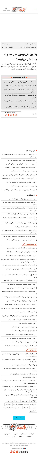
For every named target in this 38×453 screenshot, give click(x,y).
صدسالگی (23, 434)
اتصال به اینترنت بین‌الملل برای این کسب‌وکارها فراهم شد (19, 236)
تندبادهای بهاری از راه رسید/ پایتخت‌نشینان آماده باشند (20, 346)
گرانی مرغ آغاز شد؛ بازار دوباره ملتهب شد (24, 312)
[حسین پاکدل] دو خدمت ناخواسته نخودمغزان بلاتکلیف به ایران (20, 218)
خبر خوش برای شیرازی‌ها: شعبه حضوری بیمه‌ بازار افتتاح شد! (18, 386)
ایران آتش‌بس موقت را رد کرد (27, 323)
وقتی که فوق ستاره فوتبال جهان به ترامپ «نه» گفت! (20, 86)
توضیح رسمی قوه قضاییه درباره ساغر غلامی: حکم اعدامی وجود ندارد (19, 276)
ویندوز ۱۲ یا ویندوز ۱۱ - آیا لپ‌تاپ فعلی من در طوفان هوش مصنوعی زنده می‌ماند (20, 391)
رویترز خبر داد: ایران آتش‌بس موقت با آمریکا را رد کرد (20, 107)
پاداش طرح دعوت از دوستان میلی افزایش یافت (22, 374)
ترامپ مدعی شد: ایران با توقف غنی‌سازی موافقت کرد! (20, 255)
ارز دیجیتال (25, 408)
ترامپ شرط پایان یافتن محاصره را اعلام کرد (23, 186)
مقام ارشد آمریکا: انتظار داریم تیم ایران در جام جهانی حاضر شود (18, 308)
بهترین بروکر (33, 408)
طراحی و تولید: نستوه (19, 448)
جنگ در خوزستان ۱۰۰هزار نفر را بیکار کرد (24, 227)
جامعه (27, 44)
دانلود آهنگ (33, 404)
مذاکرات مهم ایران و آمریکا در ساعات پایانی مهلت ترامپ (19, 82)
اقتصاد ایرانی (8, 404)
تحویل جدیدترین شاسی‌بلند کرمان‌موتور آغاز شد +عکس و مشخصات (20, 369)
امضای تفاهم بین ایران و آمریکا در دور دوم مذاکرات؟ (21, 160)
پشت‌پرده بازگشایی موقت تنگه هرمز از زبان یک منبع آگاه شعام (18, 178)
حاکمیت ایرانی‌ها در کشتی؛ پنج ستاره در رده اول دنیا (21, 252)
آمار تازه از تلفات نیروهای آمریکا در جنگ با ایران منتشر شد (19, 223)
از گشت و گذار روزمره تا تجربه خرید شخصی (23, 365)
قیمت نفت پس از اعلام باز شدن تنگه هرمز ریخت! (22, 342)
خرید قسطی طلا (10, 401)
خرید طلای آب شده (18, 404)
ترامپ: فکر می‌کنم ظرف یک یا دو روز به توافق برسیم (21, 248)
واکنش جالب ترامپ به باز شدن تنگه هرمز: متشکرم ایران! (20, 334)
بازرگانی (32, 350)
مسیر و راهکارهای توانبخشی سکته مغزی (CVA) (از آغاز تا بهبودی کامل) (21, 396)
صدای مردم (7, 434)
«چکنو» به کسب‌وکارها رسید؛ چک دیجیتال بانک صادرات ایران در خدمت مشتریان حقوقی (19, 382)
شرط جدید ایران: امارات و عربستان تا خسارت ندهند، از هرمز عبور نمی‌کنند (20, 209)
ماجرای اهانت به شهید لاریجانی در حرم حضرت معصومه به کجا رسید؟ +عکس (19, 231)
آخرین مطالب (30, 244)
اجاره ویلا (18, 401)
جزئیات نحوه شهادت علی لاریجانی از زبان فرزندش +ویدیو (19, 164)
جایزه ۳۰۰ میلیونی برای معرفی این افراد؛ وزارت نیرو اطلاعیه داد (18, 190)
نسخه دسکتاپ (19, 418)
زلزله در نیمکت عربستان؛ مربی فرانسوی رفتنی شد (22, 319)
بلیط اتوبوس (33, 411)
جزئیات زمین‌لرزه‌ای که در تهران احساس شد (23, 331)
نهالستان (26, 404)
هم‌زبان (16, 434)
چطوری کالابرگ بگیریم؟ (28, 377)
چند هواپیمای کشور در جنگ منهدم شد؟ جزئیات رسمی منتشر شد (19, 292)
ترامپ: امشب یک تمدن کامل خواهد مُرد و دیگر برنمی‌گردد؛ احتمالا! (19, 102)
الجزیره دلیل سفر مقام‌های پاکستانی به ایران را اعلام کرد (20, 167)
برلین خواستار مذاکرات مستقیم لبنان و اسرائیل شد (21, 284)
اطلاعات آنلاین (19, 9)
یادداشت (28, 436)
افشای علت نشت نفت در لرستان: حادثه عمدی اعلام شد (20, 304)
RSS (8, 436)
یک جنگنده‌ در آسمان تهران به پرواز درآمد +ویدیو (22, 199)
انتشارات (21, 436)
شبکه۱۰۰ (31, 434)
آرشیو (13, 436)
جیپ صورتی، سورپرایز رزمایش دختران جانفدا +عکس (21, 301)
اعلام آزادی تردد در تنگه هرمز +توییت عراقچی (23, 171)
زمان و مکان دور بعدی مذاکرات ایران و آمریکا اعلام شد (21, 182)
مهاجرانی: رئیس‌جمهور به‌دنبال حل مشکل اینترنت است (20, 240)
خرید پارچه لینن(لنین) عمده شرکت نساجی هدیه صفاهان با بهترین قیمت (19, 360)
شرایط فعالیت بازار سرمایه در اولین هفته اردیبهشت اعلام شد (18, 265)
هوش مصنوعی (25, 401)
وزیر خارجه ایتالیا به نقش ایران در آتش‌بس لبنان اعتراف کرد (19, 175)
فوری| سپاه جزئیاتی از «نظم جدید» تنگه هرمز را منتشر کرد (19, 280)
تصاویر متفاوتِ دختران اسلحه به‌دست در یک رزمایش (21, 288)
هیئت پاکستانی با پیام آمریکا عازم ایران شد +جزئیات (21, 214)
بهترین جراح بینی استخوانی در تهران (12, 408)
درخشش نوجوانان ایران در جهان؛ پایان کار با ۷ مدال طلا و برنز (18, 316)
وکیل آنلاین (33, 401)
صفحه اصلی (33, 44)
